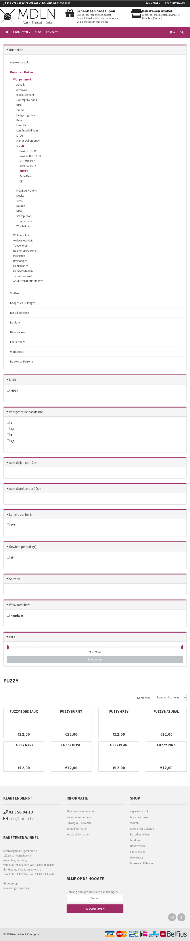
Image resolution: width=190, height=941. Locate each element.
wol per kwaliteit (23, 240)
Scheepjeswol (24, 216)
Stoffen (14, 293)
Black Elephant (25, 95)
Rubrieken (16, 50)
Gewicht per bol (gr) (22, 547)
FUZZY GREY (118, 711)
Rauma (20, 206)
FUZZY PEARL (118, 745)
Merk (12, 380)
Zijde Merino (26, 176)
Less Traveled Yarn (27, 130)
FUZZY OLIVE (71, 745)
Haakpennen (20, 266)
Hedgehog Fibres (26, 115)
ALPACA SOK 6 (27, 166)
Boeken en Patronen (25, 251)
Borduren (15, 322)
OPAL (19, 201)
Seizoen (14, 579)
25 (10, 557)
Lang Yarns (22, 125)
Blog (38, 32)
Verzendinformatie (77, 834)
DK (21, 181)
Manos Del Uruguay (28, 141)
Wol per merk (22, 79)
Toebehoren (20, 245)
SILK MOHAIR (27, 161)
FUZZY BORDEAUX (24, 711)
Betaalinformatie (76, 829)
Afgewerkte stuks (20, 62)
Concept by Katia (26, 100)
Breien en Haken (21, 72)
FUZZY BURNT (71, 711)
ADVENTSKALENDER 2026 (28, 281)
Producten (22, 32)
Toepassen (95, 659)
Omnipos (33, 934)
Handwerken (17, 332)
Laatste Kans (17, 342)
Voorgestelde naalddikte (26, 412)
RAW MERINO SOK (30, 156)
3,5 (10, 441)
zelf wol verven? (22, 276)
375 (11, 525)
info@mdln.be (19, 818)
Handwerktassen (23, 271)
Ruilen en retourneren (79, 817)
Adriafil (20, 84)
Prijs (12, 637)
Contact (52, 32)
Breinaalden (20, 261)
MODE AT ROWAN (26, 190)
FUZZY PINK (166, 745)
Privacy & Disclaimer (79, 823)
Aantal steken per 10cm (25, 488)
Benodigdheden (19, 313)
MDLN (20, 146)
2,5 (10, 429)
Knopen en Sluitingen (22, 303)
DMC (19, 105)
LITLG (19, 135)
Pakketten (19, 256)
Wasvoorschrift (19, 605)
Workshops (16, 352)
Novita (20, 196)
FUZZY (23, 171)
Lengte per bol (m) (22, 514)
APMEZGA (22, 90)
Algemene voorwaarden (81, 811)
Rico (19, 211)
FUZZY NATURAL (166, 711)
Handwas (15, 616)
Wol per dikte (21, 235)
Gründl (20, 110)
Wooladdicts (23, 226)
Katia (19, 120)
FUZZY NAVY (23, 745)
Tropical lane (24, 221)
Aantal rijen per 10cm (23, 463)
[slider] (7, 647)
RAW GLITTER (27, 151)
